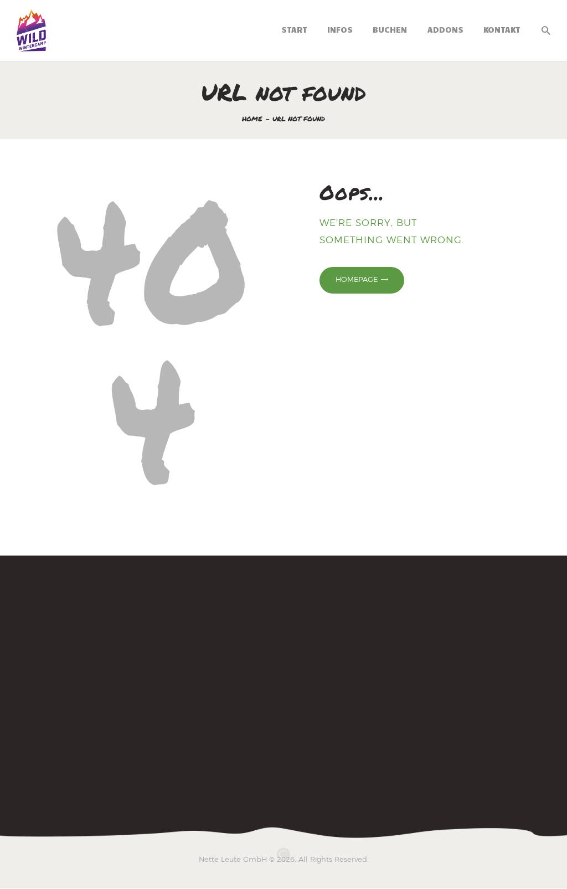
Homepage (357, 279)
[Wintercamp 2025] (283, 686)
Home (252, 119)
